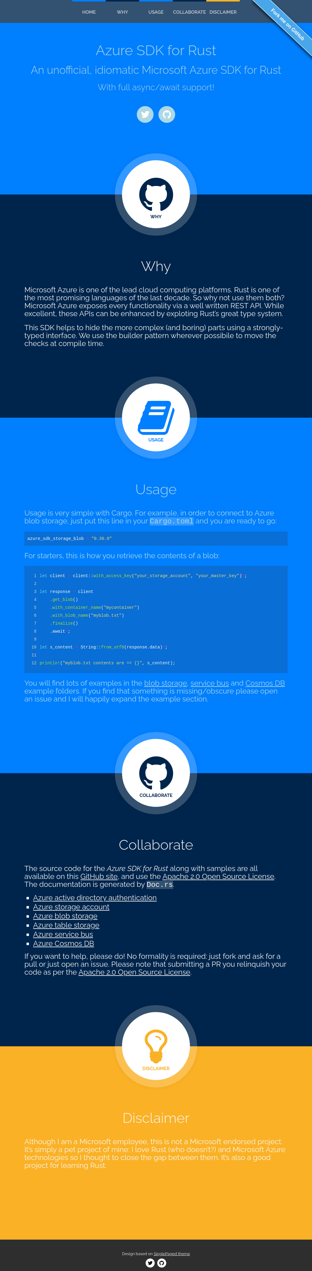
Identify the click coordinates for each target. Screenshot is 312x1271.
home (89, 12)
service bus (209, 683)
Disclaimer (222, 12)
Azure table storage (66, 925)
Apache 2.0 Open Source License (218, 876)
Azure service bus (63, 934)
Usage (156, 12)
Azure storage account (71, 906)
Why (122, 12)
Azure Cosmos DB (63, 943)
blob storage (165, 683)
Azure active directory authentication (95, 897)
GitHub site (99, 876)
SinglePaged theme (172, 1253)
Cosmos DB (265, 683)
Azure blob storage (65, 916)
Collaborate (189, 12)
